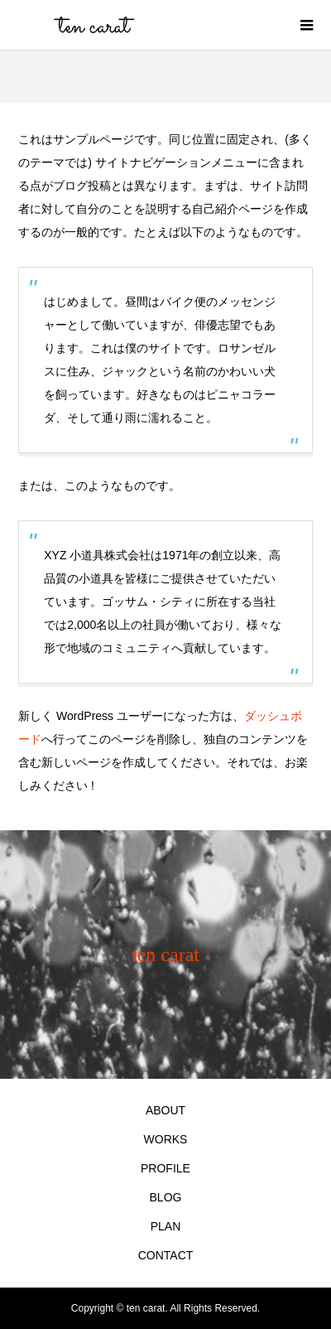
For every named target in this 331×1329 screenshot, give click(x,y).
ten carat (165, 954)
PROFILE (165, 1168)
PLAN (166, 1226)
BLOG (166, 1197)
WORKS (166, 1139)
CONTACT (166, 1255)
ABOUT (165, 1110)
